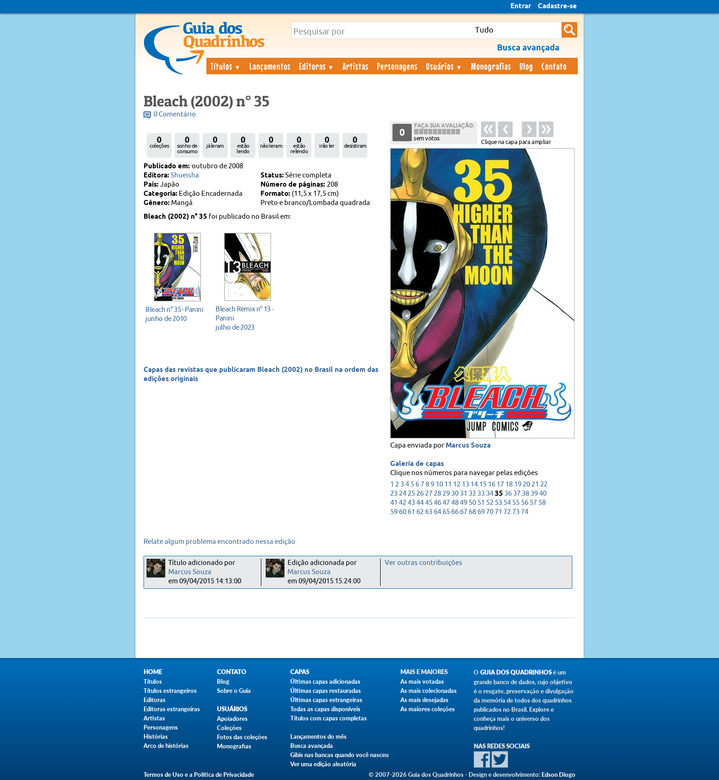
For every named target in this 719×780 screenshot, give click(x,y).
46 (437, 502)
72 (507, 512)
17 (500, 484)
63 (428, 512)
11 (448, 484)
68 (472, 512)
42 (402, 502)
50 (472, 502)
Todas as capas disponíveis (325, 709)
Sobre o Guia (234, 690)
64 (437, 512)
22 (544, 484)
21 (535, 484)
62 (420, 512)
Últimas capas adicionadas (325, 681)
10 (439, 484)
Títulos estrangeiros (170, 690)
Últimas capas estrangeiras (326, 699)
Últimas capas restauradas (325, 690)
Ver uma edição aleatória (323, 764)
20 (526, 484)
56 (524, 502)
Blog (526, 66)
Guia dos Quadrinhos (516, 672)
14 (474, 484)
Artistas (356, 66)
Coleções (229, 727)
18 (509, 484)
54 (507, 502)
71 (498, 512)
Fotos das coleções (242, 737)
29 (446, 493)
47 (446, 502)
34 (489, 493)
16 (491, 484)
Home (153, 672)
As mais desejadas (424, 699)
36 (508, 493)
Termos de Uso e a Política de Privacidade (199, 774)
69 (481, 512)
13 (465, 484)
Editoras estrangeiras (172, 709)
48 (455, 502)
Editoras (317, 66)
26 (420, 493)
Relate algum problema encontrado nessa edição (219, 541)
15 (483, 484)
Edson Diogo (558, 774)
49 (463, 502)
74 (524, 512)
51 (481, 502)
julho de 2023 (245, 318)
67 (463, 512)
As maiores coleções (427, 709)
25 (411, 493)
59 (394, 512)
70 (489, 512)
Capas (299, 672)
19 (517, 484)
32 (472, 493)
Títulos (225, 66)
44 (420, 502)
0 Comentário (175, 114)
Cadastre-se (557, 6)
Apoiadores (232, 718)
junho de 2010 (175, 314)
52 (489, 502)
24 (402, 493)
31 (463, 493)
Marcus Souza (468, 445)
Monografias (491, 66)
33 (481, 493)
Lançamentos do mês (318, 736)
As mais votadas (422, 681)
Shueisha (185, 175)
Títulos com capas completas (328, 718)
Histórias (156, 736)
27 (428, 493)
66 (455, 512)
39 (534, 493)
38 (525, 493)
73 (516, 512)
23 (394, 493)
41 (394, 502)
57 (533, 502)
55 (516, 502)
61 (411, 512)
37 (516, 493)
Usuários (444, 66)
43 (411, 502)
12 (456, 484)
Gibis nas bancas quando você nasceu (339, 754)
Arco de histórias (166, 745)
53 (498, 502)
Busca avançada (311, 745)
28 (437, 493)
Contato (554, 66)
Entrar (520, 6)
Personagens (397, 66)
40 (543, 493)
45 (428, 502)
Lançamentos (270, 66)
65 (446, 512)
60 (402, 512)
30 (455, 493)
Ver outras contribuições (423, 563)
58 (542, 502)
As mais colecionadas (428, 690)
